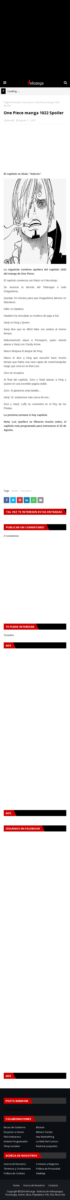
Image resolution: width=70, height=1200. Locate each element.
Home (16, 1185)
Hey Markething (45, 1136)
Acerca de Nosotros (15, 1164)
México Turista (44, 1132)
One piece (27, 102)
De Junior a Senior (14, 1132)
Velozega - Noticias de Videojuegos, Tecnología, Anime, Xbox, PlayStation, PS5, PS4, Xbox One (35, 1193)
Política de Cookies (14, 1173)
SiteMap (40, 1173)
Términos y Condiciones (17, 1168)
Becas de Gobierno (15, 1127)
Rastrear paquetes (46, 1146)
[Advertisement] (35, 39)
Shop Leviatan (12, 1146)
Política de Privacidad (48, 1168)
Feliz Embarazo (12, 1136)
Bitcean (40, 1127)
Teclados (9, 635)
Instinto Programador (16, 1141)
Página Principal (12, 102)
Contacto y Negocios (47, 1164)
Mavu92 (10, 120)
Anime (15, 490)
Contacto (53, 1185)
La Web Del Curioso (47, 1141)
